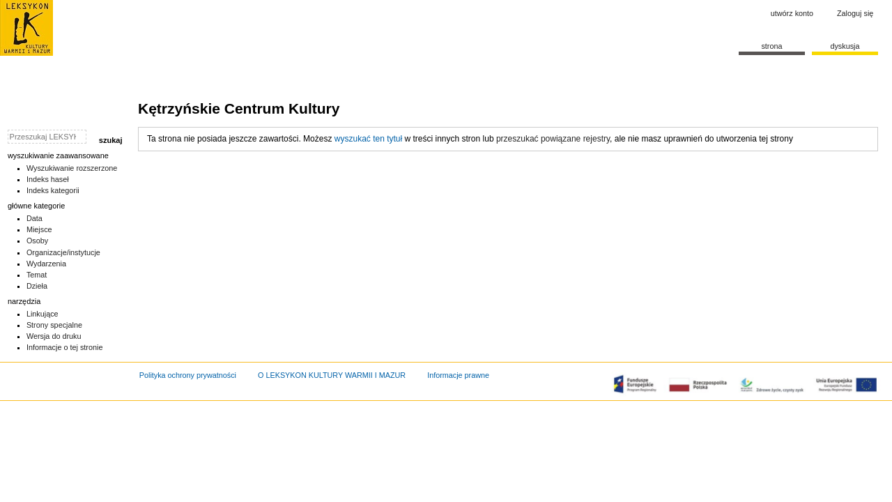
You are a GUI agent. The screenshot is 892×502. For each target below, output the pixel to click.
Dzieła (36, 286)
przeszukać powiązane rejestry (553, 139)
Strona (771, 46)
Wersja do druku (54, 336)
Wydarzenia (46, 263)
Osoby (37, 240)
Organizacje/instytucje (63, 252)
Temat (36, 275)
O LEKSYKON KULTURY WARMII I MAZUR (332, 375)
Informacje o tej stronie (64, 347)
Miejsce (39, 229)
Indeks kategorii (52, 190)
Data (34, 218)
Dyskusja (844, 46)
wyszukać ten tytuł (368, 139)
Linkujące (42, 314)
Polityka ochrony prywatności (187, 375)
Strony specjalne (54, 325)
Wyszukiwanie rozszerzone (72, 168)
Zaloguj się (855, 13)
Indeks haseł (47, 179)
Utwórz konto (792, 13)
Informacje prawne (458, 375)
